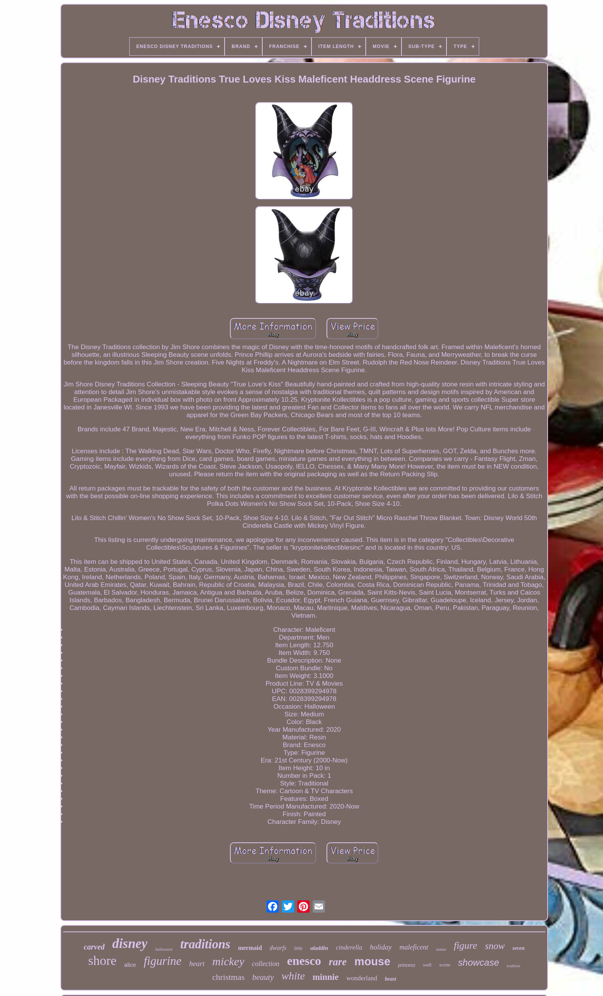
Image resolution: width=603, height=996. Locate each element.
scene (444, 965)
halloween (163, 949)
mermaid (250, 948)
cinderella (349, 947)
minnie (326, 977)
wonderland (361, 978)
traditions (205, 944)
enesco (304, 961)
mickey (228, 961)
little (298, 948)
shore (102, 960)
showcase (478, 962)
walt (427, 965)
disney (129, 943)
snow (495, 946)
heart (197, 964)
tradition (513, 966)
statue (441, 949)
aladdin (319, 948)
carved (94, 947)
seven (518, 948)
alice (130, 964)
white (293, 976)
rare (338, 962)
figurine (163, 961)
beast (390, 979)
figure (465, 945)
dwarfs (278, 948)
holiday (381, 947)
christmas (228, 977)
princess (406, 965)
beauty (263, 977)
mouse (372, 961)
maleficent (414, 947)
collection (265, 964)
